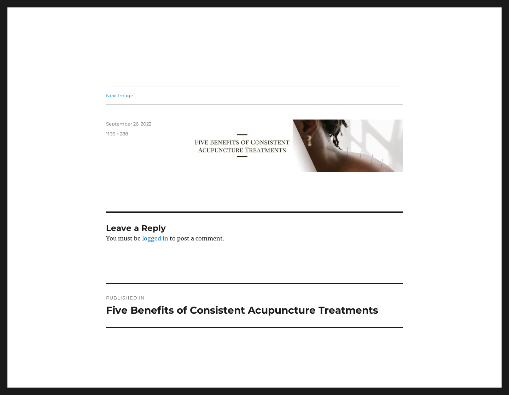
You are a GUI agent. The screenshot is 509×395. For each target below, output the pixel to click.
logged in (155, 238)
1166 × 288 (117, 133)
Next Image (119, 95)
